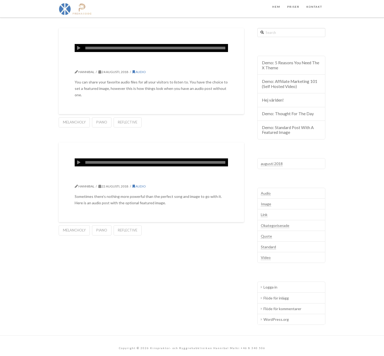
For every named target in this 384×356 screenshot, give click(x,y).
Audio (139, 72)
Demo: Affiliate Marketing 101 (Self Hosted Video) (289, 84)
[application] (151, 48)
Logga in (270, 287)
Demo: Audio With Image (123, 176)
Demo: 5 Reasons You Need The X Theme (290, 65)
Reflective (127, 122)
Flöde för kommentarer (282, 308)
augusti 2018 (272, 163)
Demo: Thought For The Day (288, 113)
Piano (101, 122)
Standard (268, 247)
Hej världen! (273, 100)
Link (264, 214)
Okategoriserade (275, 225)
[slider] (155, 48)
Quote (266, 236)
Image (266, 204)
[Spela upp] (79, 48)
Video (266, 257)
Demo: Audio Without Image (129, 62)
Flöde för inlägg (276, 298)
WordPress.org (276, 319)
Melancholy (74, 122)
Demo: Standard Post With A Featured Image (288, 130)
